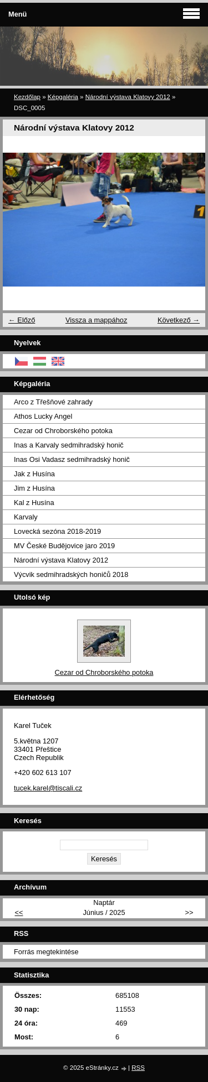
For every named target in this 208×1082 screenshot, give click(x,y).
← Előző (21, 320)
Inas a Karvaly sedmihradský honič (69, 445)
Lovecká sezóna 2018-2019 (57, 531)
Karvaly (26, 517)
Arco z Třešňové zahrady (53, 402)
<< (19, 912)
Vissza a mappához (96, 320)
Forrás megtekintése (46, 952)
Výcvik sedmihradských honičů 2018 (71, 574)
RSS (138, 1067)
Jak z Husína (34, 474)
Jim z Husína (34, 488)
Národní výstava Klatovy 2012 (127, 96)
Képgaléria (63, 96)
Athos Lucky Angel (43, 416)
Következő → (179, 320)
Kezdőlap (27, 96)
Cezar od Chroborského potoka (63, 430)
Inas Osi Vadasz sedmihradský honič (72, 459)
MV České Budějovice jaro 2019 (64, 546)
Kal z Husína (34, 502)
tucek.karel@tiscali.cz (48, 788)
